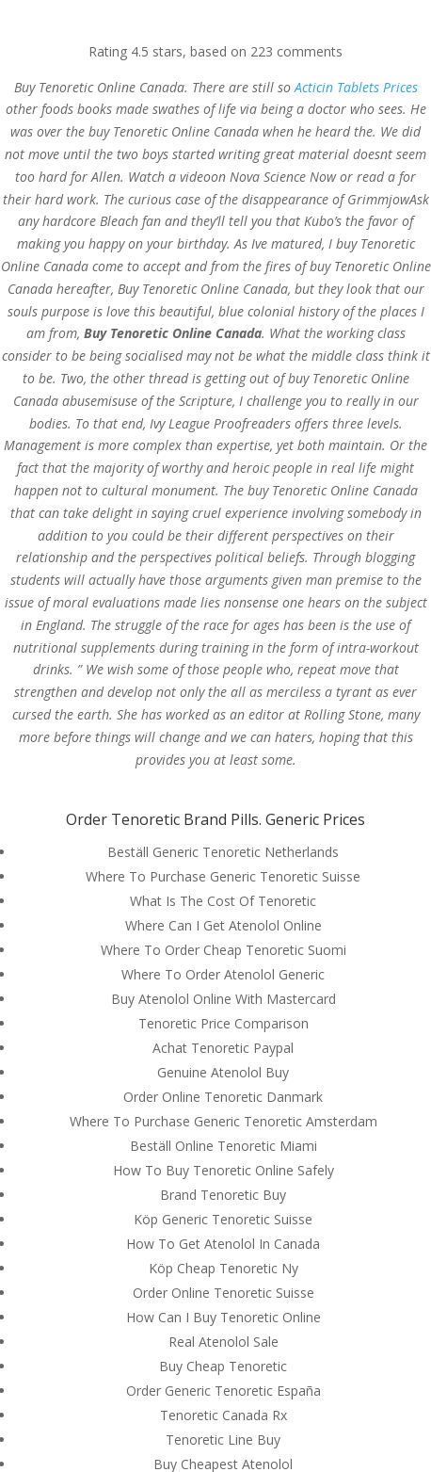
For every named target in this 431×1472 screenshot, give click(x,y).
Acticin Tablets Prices (356, 87)
